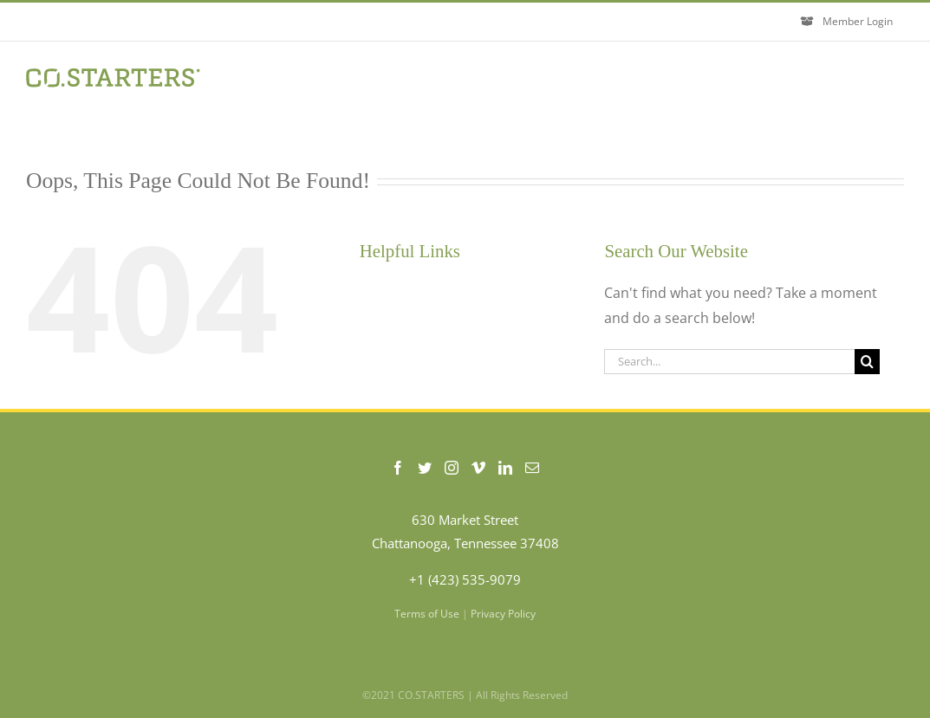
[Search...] (729, 361)
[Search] (867, 361)
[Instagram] (451, 468)
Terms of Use (426, 613)
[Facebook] (398, 468)
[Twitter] (425, 468)
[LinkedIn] (505, 468)
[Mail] (532, 468)
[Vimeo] (478, 468)
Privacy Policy (503, 613)
